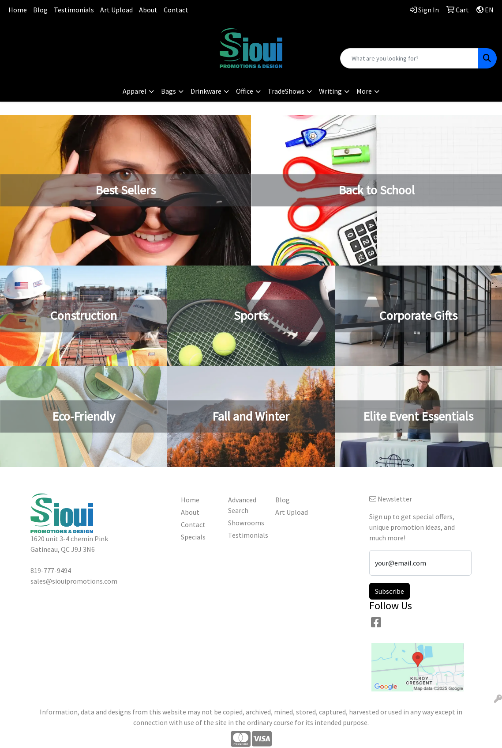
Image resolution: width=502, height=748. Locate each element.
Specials (193, 536)
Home (17, 9)
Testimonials (74, 9)
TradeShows (286, 91)
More (364, 91)
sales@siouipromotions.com (83, 44)
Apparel (134, 91)
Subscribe (389, 591)
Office (244, 91)
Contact (176, 9)
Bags (168, 91)
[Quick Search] (409, 58)
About (148, 9)
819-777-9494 (84, 33)
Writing (330, 91)
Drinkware (206, 91)
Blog (40, 9)
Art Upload (116, 9)
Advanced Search (242, 505)
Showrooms (246, 522)
